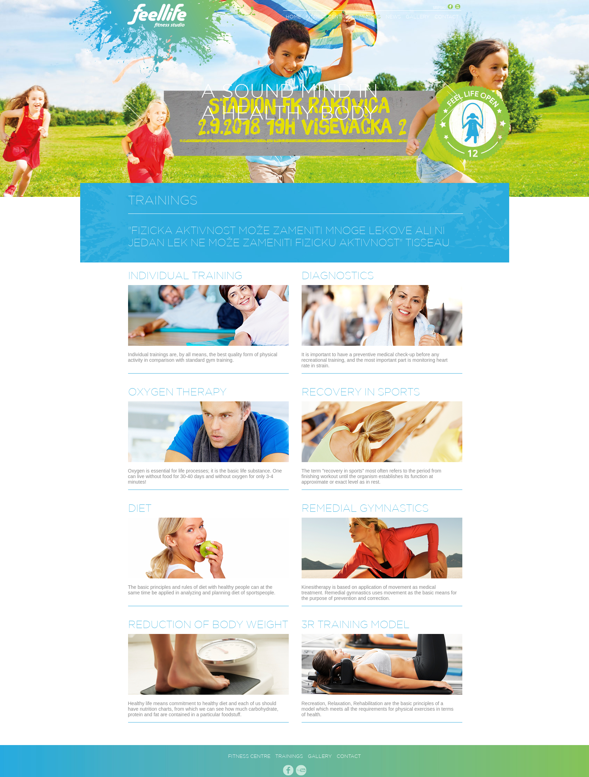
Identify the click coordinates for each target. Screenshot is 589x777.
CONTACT (447, 16)
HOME (293, 16)
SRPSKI (439, 8)
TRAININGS (367, 16)
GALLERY (418, 16)
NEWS (393, 16)
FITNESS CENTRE (327, 16)
